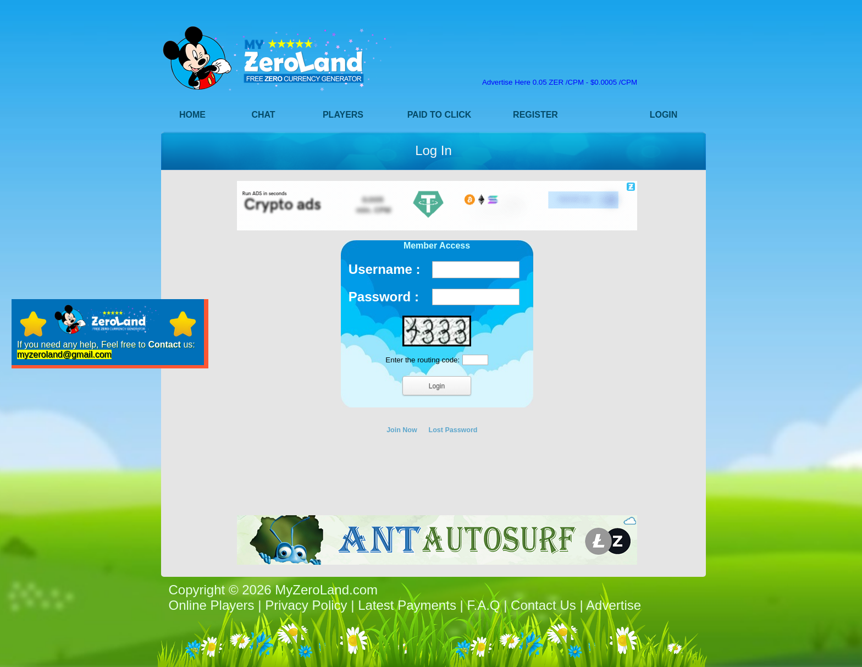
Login (664, 114)
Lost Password (453, 430)
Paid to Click (439, 114)
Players (343, 114)
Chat (263, 114)
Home (192, 114)
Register (535, 114)
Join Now (401, 430)
